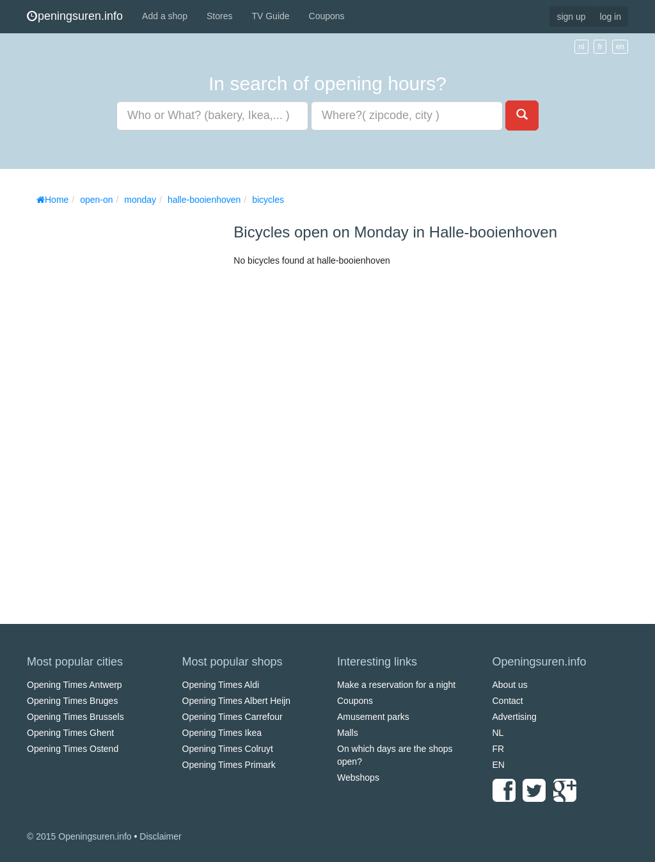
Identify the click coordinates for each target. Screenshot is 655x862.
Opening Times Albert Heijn (236, 701)
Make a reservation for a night (396, 685)
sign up (570, 17)
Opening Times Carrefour (232, 717)
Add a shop (164, 16)
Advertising (515, 717)
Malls (347, 733)
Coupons (327, 16)
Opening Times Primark (229, 765)
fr (599, 46)
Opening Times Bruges (72, 701)
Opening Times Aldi (221, 685)
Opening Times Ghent (70, 733)
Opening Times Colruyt (227, 749)
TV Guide (270, 16)
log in (610, 17)
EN (499, 765)
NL (498, 733)
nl (581, 46)
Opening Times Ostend (72, 749)
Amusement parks (373, 717)
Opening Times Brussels (75, 717)
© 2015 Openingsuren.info (79, 836)
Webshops (358, 777)
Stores (219, 16)
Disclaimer (160, 836)
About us (510, 685)
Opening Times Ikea (222, 733)
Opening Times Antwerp (74, 685)
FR (499, 749)
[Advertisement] (123, 403)
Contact (508, 701)
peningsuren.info (75, 16)
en (620, 46)
